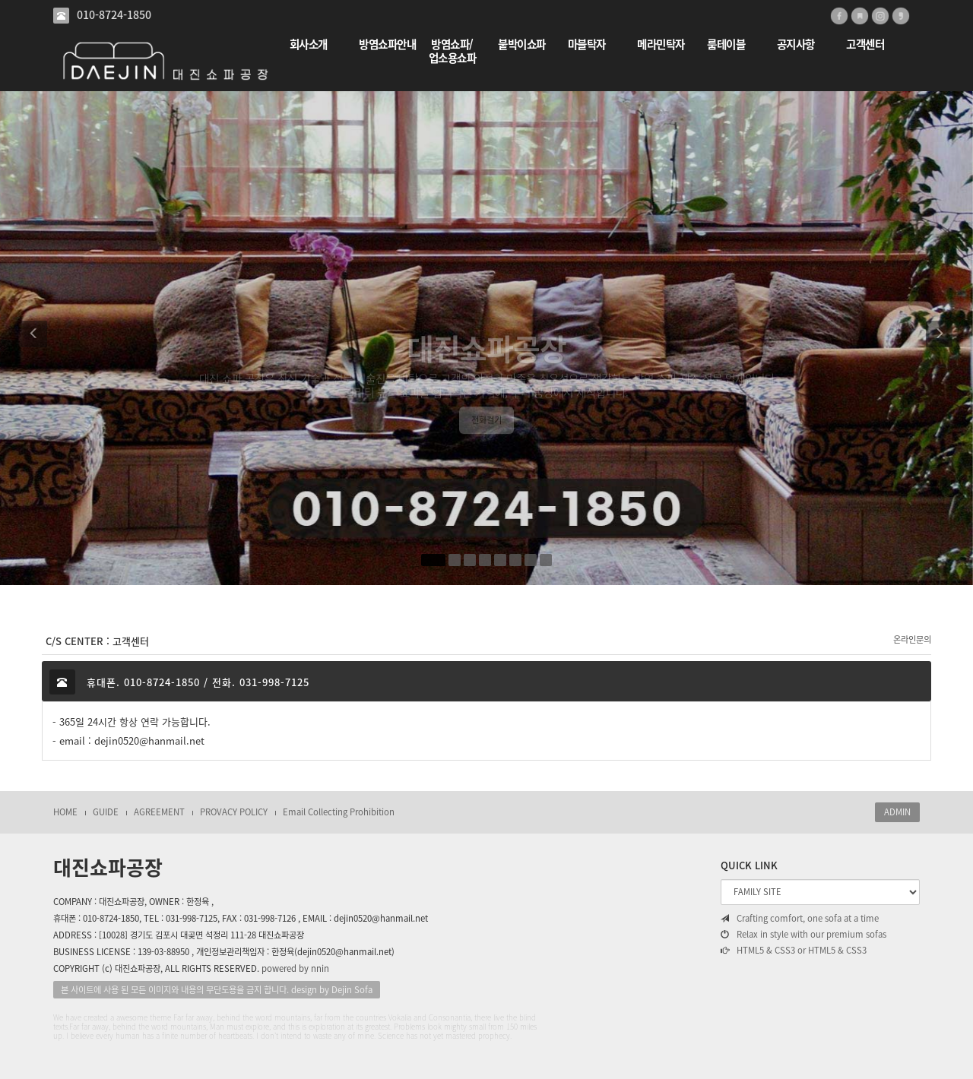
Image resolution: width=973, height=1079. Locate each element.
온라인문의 (912, 639)
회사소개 (309, 45)
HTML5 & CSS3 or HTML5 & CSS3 (794, 951)
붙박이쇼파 (522, 45)
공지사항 (796, 45)
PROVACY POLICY (234, 811)
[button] (34, 338)
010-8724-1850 (114, 15)
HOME (65, 811)
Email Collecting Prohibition (339, 811)
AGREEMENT (159, 811)
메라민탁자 (661, 45)
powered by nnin (295, 968)
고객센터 (865, 45)
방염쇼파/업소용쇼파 (453, 51)
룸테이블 (726, 45)
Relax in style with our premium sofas (803, 935)
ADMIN (897, 811)
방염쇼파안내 (387, 45)
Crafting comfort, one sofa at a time (800, 919)
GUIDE (106, 811)
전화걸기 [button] (486, 441)
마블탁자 (587, 45)
